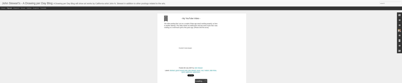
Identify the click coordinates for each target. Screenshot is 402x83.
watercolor (189, 49)
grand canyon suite (181, 48)
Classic (3, 8)
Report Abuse (221, 81)
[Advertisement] (190, 63)
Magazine (16, 8)
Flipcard (9, 8)
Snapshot (36, 8)
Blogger (215, 81)
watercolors (196, 49)
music (198, 48)
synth (183, 49)
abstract (172, 48)
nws (202, 48)
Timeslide (43, 8)
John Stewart (198, 45)
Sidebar (29, 8)
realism (206, 48)
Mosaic (23, 8)
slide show (213, 48)
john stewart (192, 48)
